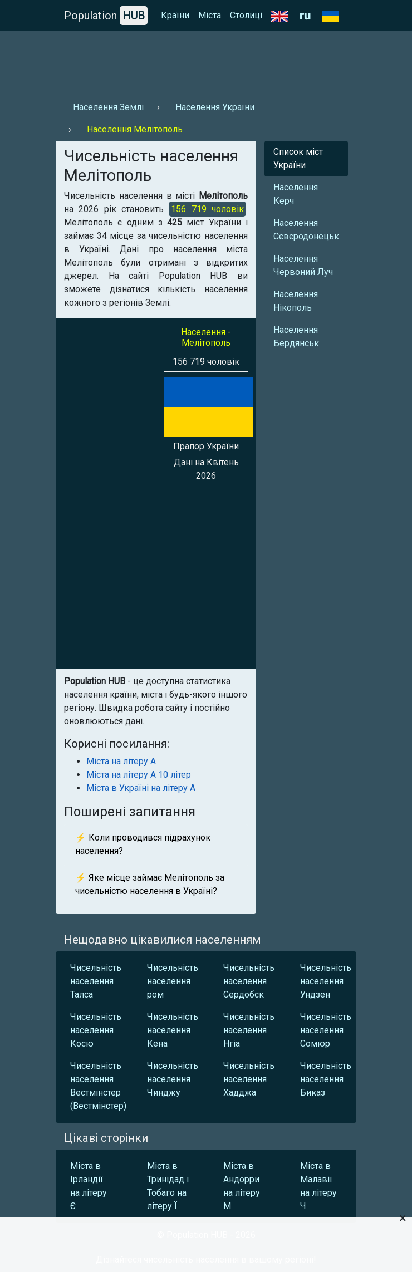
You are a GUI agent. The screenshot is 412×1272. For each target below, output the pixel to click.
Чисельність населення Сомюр (325, 1030)
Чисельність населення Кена (172, 1030)
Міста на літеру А (121, 761)
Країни (175, 15)
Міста (209, 15)
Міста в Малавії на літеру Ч (318, 1186)
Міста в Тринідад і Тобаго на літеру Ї (168, 1186)
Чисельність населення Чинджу (172, 1079)
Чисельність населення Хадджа (248, 1079)
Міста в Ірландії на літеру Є (88, 1186)
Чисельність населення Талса (95, 981)
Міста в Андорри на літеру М (241, 1186)
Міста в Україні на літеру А (140, 788)
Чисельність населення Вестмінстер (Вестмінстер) (95, 1085)
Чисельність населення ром (172, 981)
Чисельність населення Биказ (325, 1079)
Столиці (246, 15)
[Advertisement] (206, 62)
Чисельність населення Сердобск (248, 981)
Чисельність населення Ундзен (325, 981)
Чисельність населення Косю (95, 1030)
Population (106, 15)
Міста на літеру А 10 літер (138, 774)
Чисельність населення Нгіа (248, 1030)
